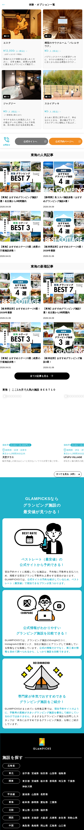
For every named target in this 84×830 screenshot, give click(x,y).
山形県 (53, 773)
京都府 (35, 818)
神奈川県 (27, 786)
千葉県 (71, 781)
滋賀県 (26, 818)
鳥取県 (26, 825)
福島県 (62, 773)
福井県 (44, 810)
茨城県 (35, 781)
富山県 (26, 810)
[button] (4, 396)
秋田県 (44, 773)
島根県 (35, 825)
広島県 (53, 825)
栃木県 (44, 781)
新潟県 (26, 794)
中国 (11, 825)
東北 (11, 773)
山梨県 (35, 794)
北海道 (11, 765)
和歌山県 (73, 818)
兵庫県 (53, 818)
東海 (11, 802)
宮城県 (35, 773)
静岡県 (35, 802)
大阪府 (44, 818)
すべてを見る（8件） (66, 474)
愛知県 (44, 802)
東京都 (26, 781)
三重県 (53, 802)
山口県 (62, 825)
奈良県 (62, 818)
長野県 (44, 794)
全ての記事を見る (39, 376)
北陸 (11, 810)
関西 (11, 817)
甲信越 (11, 794)
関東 (11, 781)
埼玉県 (62, 781)
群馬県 (53, 781)
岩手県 (26, 773)
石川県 (35, 810)
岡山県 (44, 825)
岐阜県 (26, 802)
